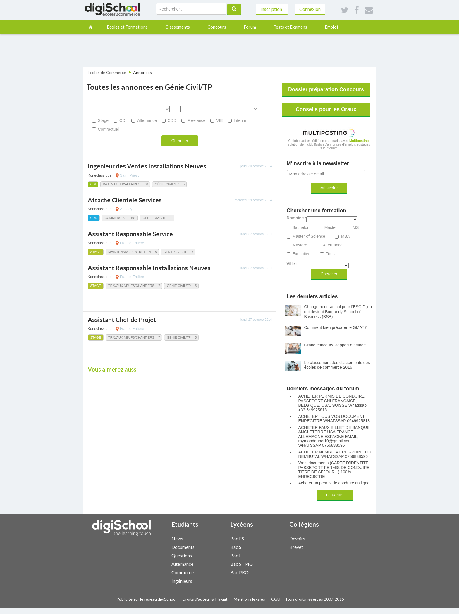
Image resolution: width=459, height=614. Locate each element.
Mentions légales (249, 598)
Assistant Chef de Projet (122, 319)
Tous (330, 254)
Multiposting (359, 140)
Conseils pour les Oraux (326, 109)
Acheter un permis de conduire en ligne (334, 483)
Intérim (240, 120)
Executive (301, 254)
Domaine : (297, 218)
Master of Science (309, 236)
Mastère (300, 245)
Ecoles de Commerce (107, 72)
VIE (219, 120)
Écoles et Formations (127, 27)
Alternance (147, 120)
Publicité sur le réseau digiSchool (146, 598)
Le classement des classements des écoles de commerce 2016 (337, 365)
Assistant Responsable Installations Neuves (149, 267)
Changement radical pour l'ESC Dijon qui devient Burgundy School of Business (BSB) (338, 311)
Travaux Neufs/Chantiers (131, 285)
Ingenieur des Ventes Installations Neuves (147, 166)
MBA (345, 236)
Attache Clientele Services (125, 199)
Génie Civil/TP (167, 184)
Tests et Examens (290, 27)
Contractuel (108, 129)
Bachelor (301, 227)
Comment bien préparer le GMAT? (335, 327)
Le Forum (335, 495)
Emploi (331, 27)
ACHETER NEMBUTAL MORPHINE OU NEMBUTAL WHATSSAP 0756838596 (335, 454)
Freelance (196, 120)
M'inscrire (329, 188)
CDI (122, 120)
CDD (172, 120)
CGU (275, 598)
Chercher (179, 140)
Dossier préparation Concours (326, 89)
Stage (103, 120)
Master (330, 227)
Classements (177, 27)
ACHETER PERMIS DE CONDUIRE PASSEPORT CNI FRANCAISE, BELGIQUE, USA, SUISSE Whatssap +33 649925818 (332, 403)
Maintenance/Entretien (129, 251)
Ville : (292, 264)
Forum (250, 27)
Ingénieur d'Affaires (121, 184)
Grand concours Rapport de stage (335, 345)
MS (356, 227)
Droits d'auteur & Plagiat (205, 598)
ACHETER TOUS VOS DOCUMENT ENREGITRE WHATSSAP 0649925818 (334, 418)
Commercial (115, 218)
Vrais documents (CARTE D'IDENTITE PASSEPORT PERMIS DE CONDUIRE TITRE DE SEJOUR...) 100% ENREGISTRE (334, 470)
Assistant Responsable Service (130, 233)
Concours (216, 27)
